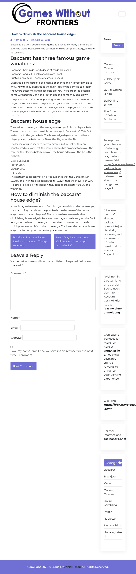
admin (17, 39)
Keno (107, 483)
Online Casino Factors (109, 68)
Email (15, 327)
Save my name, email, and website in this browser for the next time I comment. (51, 353)
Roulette (110, 518)
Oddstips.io (112, 350)
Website (16, 337)
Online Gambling (110, 503)
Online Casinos (109, 492)
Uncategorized (113, 534)
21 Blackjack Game (112, 81)
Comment (18, 273)
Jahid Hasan (72, 567)
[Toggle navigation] (122, 13)
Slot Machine (112, 525)
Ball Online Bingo (111, 102)
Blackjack (110, 476)
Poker (108, 511)
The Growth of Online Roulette (112, 115)
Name (15, 317)
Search (108, 39)
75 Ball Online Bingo (113, 91)
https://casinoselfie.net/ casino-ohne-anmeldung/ (119, 168)
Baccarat (109, 469)
